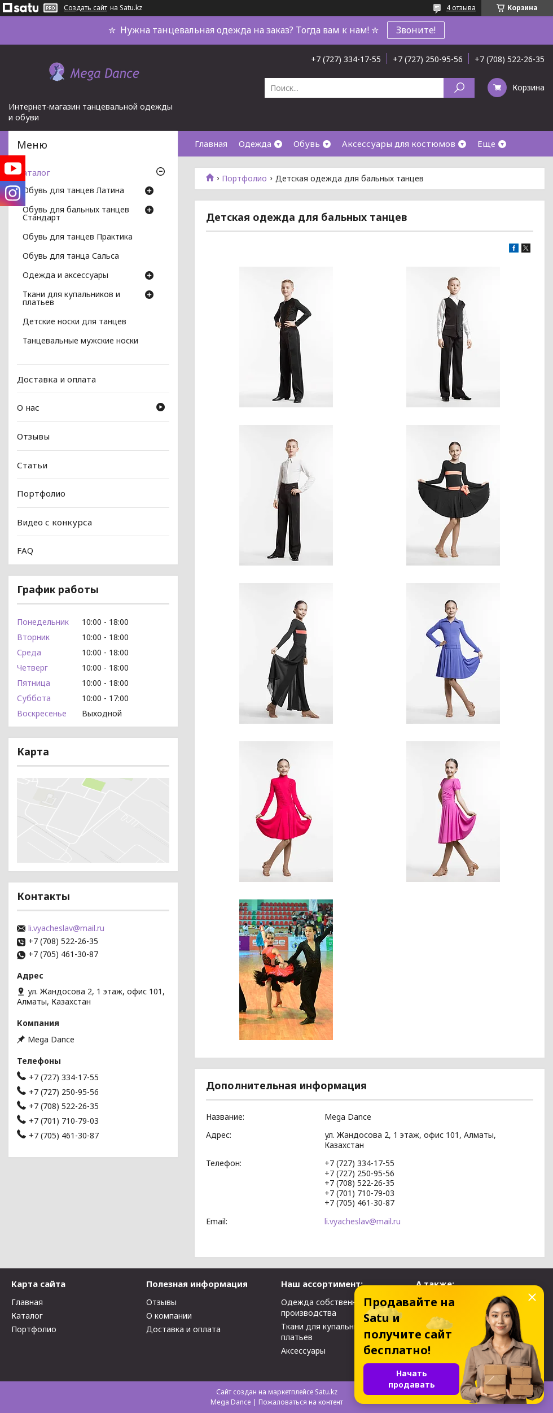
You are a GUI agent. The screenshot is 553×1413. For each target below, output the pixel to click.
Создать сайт (85, 8)
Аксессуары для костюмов (398, 143)
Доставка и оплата (56, 379)
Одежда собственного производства (325, 1307)
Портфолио (244, 178)
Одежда (255, 143)
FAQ (25, 550)
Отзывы (33, 436)
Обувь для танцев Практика (78, 237)
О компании (169, 1315)
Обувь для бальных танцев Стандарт (76, 214)
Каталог (33, 172)
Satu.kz (326, 1392)
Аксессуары (303, 1350)
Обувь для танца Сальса (71, 256)
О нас (28, 407)
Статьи (32, 464)
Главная (211, 143)
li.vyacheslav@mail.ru (362, 1221)
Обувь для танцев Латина (73, 190)
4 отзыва (461, 7)
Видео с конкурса (54, 522)
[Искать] (459, 88)
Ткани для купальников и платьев (71, 298)
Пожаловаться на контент (300, 1402)
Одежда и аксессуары (65, 275)
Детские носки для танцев (74, 322)
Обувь (306, 143)
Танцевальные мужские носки (80, 341)
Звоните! (416, 30)
